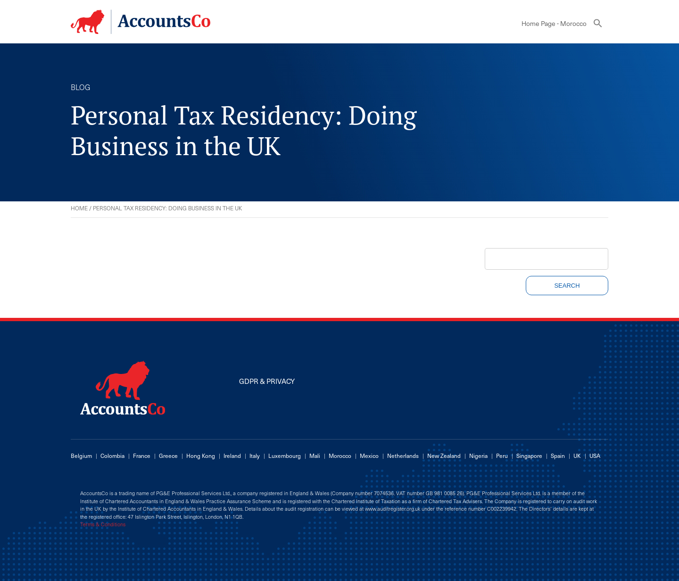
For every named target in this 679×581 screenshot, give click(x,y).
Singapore (529, 455)
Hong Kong (200, 455)
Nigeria (478, 455)
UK (577, 455)
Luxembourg (284, 455)
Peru (502, 455)
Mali (314, 455)
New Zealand (444, 455)
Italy (254, 455)
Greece (168, 455)
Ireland (232, 455)
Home (79, 208)
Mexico (369, 455)
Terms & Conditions (102, 524)
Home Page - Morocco (554, 23)
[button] (598, 25)
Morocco (340, 455)
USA (594, 455)
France (141, 455)
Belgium (81, 455)
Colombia (112, 455)
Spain (558, 455)
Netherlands (403, 455)
